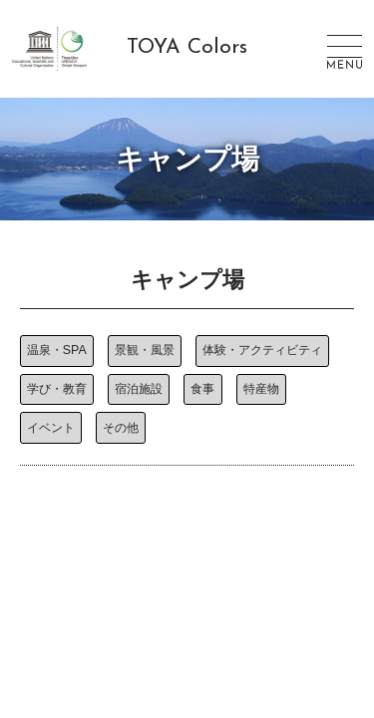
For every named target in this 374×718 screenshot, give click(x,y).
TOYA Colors (187, 48)
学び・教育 (57, 389)
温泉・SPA (57, 350)
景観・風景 (145, 350)
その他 (121, 428)
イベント (51, 428)
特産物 (261, 389)
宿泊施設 (139, 389)
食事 (202, 389)
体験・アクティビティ (262, 350)
